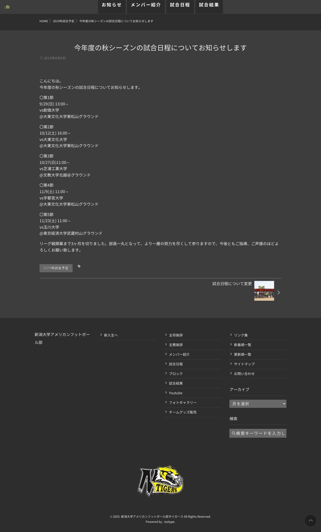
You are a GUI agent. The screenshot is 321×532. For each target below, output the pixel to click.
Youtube (175, 393)
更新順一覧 (242, 354)
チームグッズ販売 (183, 412)
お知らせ (112, 7)
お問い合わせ (244, 373)
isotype (169, 521)
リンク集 (241, 335)
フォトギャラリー (183, 402)
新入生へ (111, 335)
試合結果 (209, 7)
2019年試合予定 (56, 268)
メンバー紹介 (146, 7)
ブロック (176, 373)
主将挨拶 (176, 335)
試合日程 (180, 7)
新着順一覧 (242, 345)
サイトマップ (244, 364)
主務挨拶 (176, 345)
